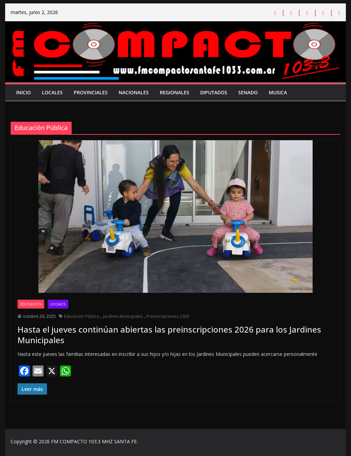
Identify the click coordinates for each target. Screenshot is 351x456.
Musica (278, 92)
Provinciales (91, 92)
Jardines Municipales (123, 316)
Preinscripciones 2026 (167, 316)
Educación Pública (81, 316)
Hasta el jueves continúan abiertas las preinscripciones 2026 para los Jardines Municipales (169, 335)
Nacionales (134, 92)
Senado (248, 92)
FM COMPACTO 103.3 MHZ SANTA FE (94, 441)
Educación (30, 304)
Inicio (23, 92)
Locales (52, 92)
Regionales (174, 92)
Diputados (213, 92)
